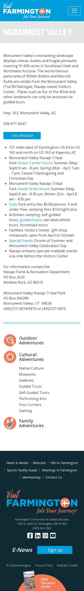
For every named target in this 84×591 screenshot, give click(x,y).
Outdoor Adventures (31, 340)
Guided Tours (30, 386)
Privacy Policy (44, 565)
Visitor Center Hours (35, 162)
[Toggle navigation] (74, 10)
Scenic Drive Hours (33, 188)
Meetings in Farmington (59, 470)
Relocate (39, 463)
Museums (27, 374)
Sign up (54, 550)
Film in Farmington (64, 463)
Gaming (25, 410)
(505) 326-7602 (42, 528)
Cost (13, 204)
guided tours (30, 219)
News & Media (17, 463)
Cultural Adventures (31, 357)
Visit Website (22, 135)
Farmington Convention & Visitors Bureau (42, 519)
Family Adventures (31, 423)
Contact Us (53, 477)
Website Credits (67, 565)
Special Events (21, 240)
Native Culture (31, 368)
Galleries (26, 380)
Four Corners (30, 404)
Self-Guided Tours (34, 392)
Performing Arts (32, 398)
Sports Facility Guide (22, 470)
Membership (31, 477)
